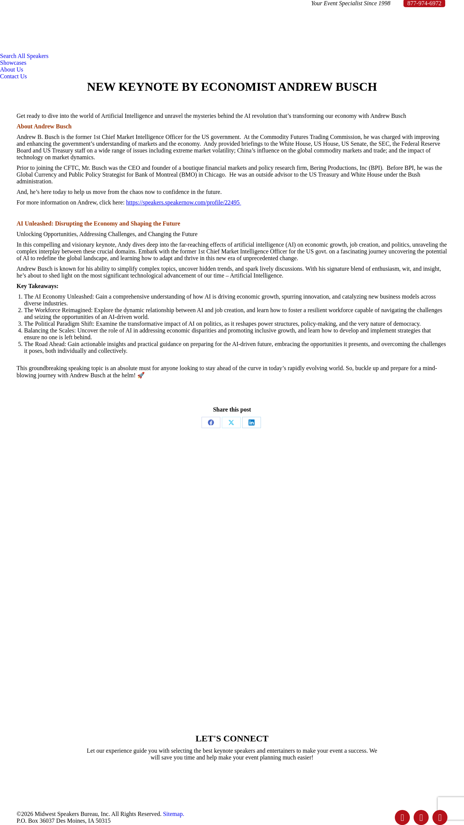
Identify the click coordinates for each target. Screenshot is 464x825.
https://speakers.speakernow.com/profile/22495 (183, 202)
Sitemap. (173, 814)
